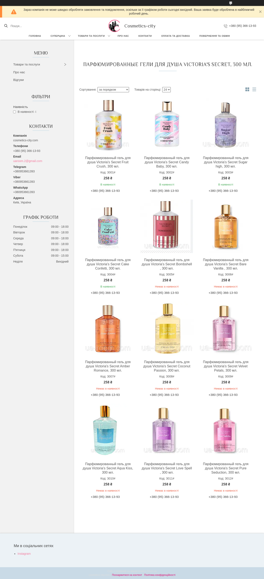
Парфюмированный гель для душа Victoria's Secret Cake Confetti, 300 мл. (108, 264)
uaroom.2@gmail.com (27, 161)
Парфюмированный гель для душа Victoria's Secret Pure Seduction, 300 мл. (225, 468)
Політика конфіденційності (159, 575)
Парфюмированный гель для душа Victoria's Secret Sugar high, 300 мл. (225, 162)
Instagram (24, 553)
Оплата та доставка (175, 36)
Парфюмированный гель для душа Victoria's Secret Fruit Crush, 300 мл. (108, 162)
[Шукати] (6, 26)
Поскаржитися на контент (127, 575)
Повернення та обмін (214, 36)
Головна (35, 36)
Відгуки (18, 80)
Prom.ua (152, 571)
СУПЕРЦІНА (58, 36)
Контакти (145, 36)
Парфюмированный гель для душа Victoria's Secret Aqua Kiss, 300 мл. (108, 468)
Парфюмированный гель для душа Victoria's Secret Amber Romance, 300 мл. (108, 366)
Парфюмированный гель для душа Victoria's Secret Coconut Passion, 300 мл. (166, 366)
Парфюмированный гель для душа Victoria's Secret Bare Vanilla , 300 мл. (225, 264)
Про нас (123, 36)
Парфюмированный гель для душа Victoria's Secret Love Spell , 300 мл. (167, 468)
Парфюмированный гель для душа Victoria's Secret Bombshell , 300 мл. (167, 264)
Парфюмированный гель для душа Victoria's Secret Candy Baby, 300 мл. (167, 162)
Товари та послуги (91, 36)
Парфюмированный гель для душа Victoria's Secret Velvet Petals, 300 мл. (225, 366)
